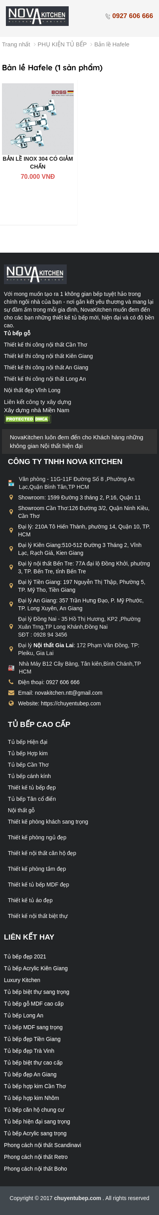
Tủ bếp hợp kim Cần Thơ (35, 1086)
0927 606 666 (129, 16)
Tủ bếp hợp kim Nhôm (31, 1098)
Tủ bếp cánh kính (29, 776)
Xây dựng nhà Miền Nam (36, 410)
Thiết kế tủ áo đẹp (30, 900)
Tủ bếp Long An (23, 1015)
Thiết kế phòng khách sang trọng (48, 822)
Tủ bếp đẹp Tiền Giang (32, 1039)
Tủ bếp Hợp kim (28, 753)
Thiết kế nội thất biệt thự (38, 916)
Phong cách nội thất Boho (35, 1168)
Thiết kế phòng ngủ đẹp (37, 837)
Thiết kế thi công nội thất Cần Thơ (45, 344)
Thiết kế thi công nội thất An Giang (46, 367)
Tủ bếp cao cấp (39, 724)
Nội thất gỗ (21, 810)
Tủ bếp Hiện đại (28, 742)
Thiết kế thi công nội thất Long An (45, 379)
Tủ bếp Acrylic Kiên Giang (36, 968)
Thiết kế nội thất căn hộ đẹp (42, 853)
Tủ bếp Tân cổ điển (32, 799)
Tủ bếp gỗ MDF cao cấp (34, 1003)
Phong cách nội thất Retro (36, 1157)
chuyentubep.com (78, 1198)
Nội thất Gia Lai (53, 645)
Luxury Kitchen (22, 980)
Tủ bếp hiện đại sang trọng (37, 1121)
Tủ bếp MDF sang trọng (33, 1027)
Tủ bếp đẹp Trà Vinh (29, 1051)
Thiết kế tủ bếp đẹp (32, 787)
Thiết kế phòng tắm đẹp (37, 869)
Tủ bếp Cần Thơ (28, 765)
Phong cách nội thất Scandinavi (42, 1145)
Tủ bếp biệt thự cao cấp (33, 1062)
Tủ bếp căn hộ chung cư (34, 1110)
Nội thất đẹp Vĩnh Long (32, 390)
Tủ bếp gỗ (17, 333)
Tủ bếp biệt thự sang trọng (36, 992)
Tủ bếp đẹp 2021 (25, 956)
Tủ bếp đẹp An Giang (30, 1074)
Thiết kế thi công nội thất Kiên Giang (48, 356)
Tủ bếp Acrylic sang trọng (35, 1133)
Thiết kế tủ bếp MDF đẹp (38, 884)
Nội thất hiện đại (61, 445)
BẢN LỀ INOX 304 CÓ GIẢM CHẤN (38, 163)
